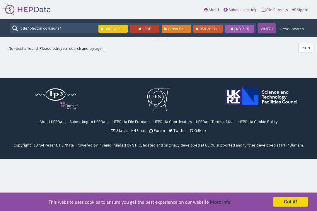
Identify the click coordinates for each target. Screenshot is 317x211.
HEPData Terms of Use (215, 121)
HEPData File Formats (131, 121)
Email (139, 130)
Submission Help (241, 9)
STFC (136, 145)
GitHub (198, 130)
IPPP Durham (292, 145)
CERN (209, 145)
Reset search (292, 28)
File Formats (275, 9)
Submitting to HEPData (89, 121)
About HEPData (53, 121)
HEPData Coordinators (173, 121)
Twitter (177, 130)
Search (266, 28)
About (211, 9)
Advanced (158, 38)
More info (220, 203)
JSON (305, 48)
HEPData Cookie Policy (258, 121)
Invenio (105, 145)
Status (119, 130)
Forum (157, 130)
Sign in (300, 9)
